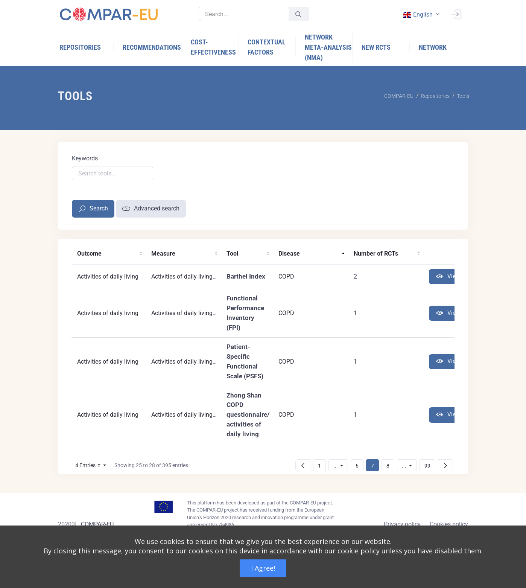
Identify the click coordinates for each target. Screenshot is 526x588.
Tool (232, 253)
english (417, 14)
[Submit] (298, 14)
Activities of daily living (107, 276)
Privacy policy (402, 524)
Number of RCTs (376, 253)
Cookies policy (449, 524)
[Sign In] (456, 13)
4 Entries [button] (92, 466)
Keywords (85, 158)
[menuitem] (86, 47)
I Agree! (263, 568)
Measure (163, 253)
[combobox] (420, 14)
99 (429, 465)
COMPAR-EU (97, 524)
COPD (286, 276)
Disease (289, 253)
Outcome (89, 253)
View (448, 277)
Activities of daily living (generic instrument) (209, 313)
